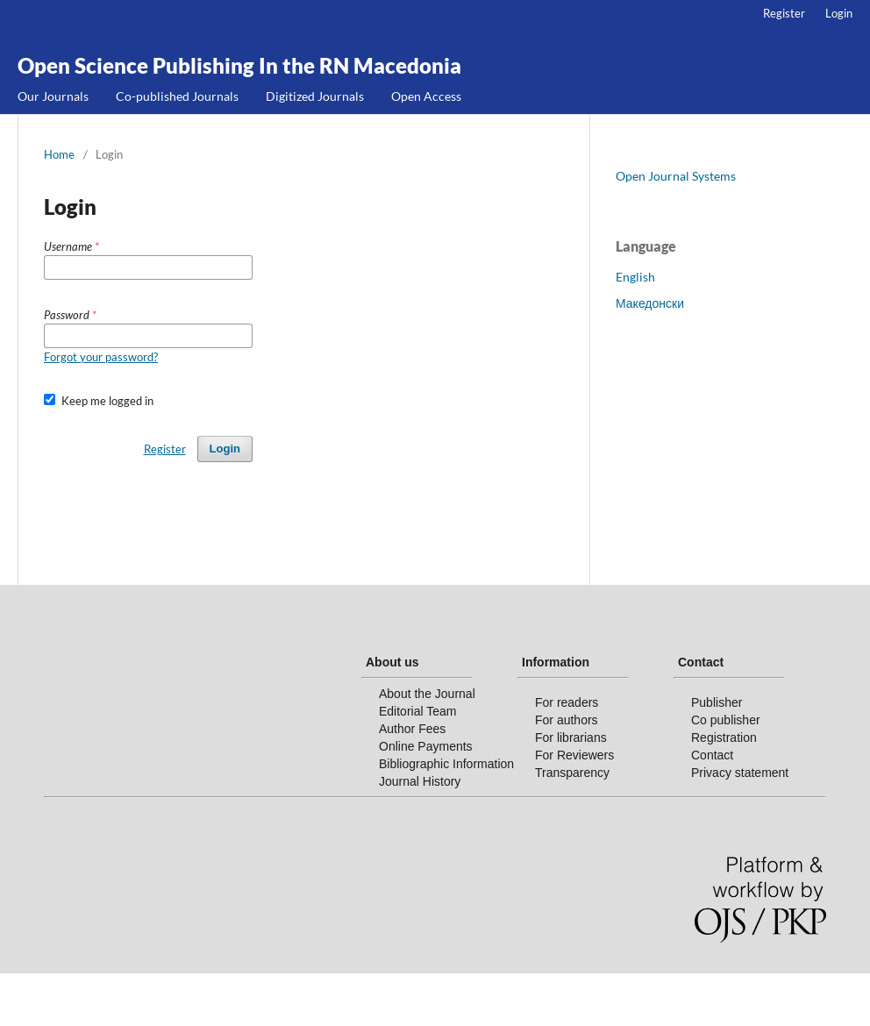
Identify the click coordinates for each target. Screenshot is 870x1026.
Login (838, 13)
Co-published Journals (177, 96)
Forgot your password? (101, 357)
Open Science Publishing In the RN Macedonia (239, 65)
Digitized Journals (315, 96)
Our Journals (53, 96)
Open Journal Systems (676, 175)
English (635, 276)
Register (784, 13)
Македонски (650, 303)
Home (59, 154)
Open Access (426, 96)
